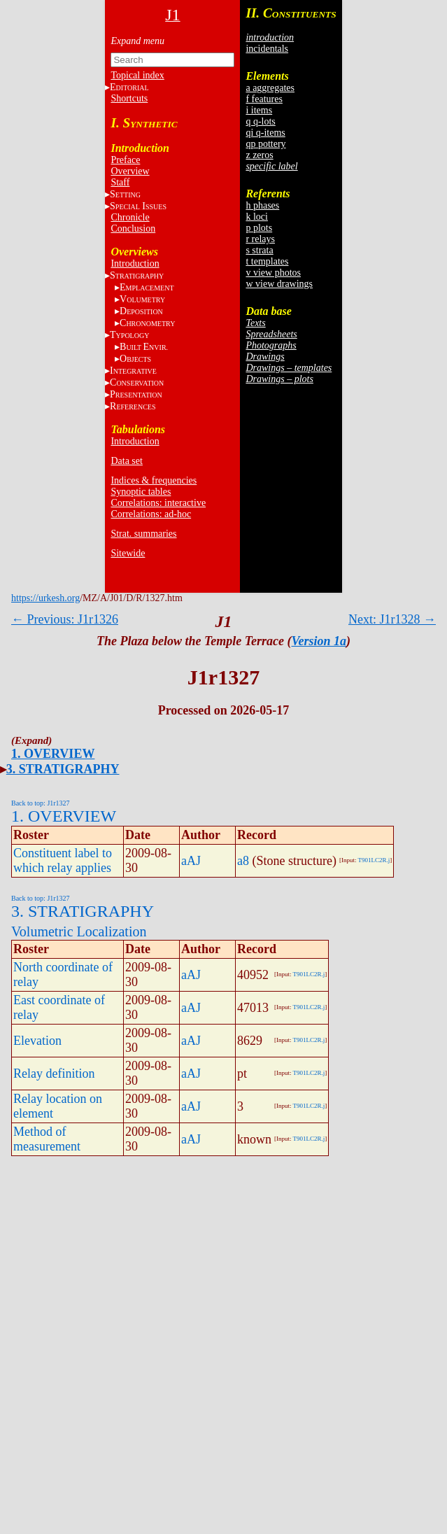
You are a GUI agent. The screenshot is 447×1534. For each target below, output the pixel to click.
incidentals (267, 48)
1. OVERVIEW (52, 754)
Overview (130, 171)
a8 (243, 861)
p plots (259, 228)
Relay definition (53, 1074)
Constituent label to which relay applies (62, 860)
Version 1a (319, 641)
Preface (125, 160)
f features (264, 99)
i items (259, 110)
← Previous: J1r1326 (64, 619)
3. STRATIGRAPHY (63, 769)
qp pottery (265, 144)
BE (144, 347)
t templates (267, 261)
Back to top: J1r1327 (40, 803)
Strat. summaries (143, 533)
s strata (259, 250)
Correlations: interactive (158, 503)
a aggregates (270, 88)
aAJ (191, 861)
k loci (257, 216)
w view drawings (279, 284)
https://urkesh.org (45, 598)
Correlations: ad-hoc (151, 514)
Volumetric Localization (78, 931)
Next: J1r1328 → (392, 619)
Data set (126, 461)
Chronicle (130, 217)
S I (138, 206)
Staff (120, 182)
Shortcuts (129, 98)
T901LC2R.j (374, 860)
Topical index (137, 75)
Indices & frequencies (154, 480)
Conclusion (133, 228)
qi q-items (265, 132)
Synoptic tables (141, 491)
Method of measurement (46, 1139)
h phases (262, 205)
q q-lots (260, 121)
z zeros (259, 155)
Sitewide (128, 553)
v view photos (273, 272)
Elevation (37, 1041)
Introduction (135, 263)
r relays (260, 239)
